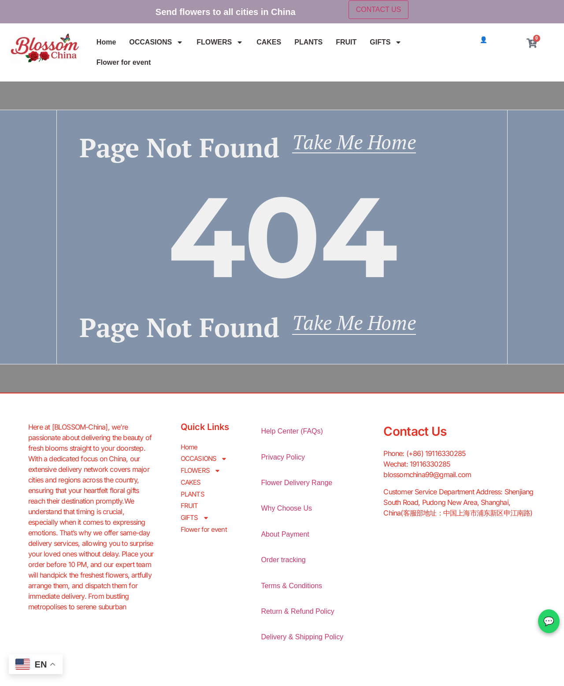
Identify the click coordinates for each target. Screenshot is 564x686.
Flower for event (123, 62)
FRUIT (346, 42)
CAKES (268, 42)
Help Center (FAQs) (292, 435)
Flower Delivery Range (296, 487)
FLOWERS (220, 42)
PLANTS (308, 42)
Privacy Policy (283, 461)
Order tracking (283, 564)
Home (106, 42)
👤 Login (492, 39)
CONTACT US (378, 9)
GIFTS (386, 42)
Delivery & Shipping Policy (302, 641)
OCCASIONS (156, 42)
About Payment (285, 538)
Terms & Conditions (291, 590)
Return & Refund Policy (297, 615)
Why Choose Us (286, 513)
